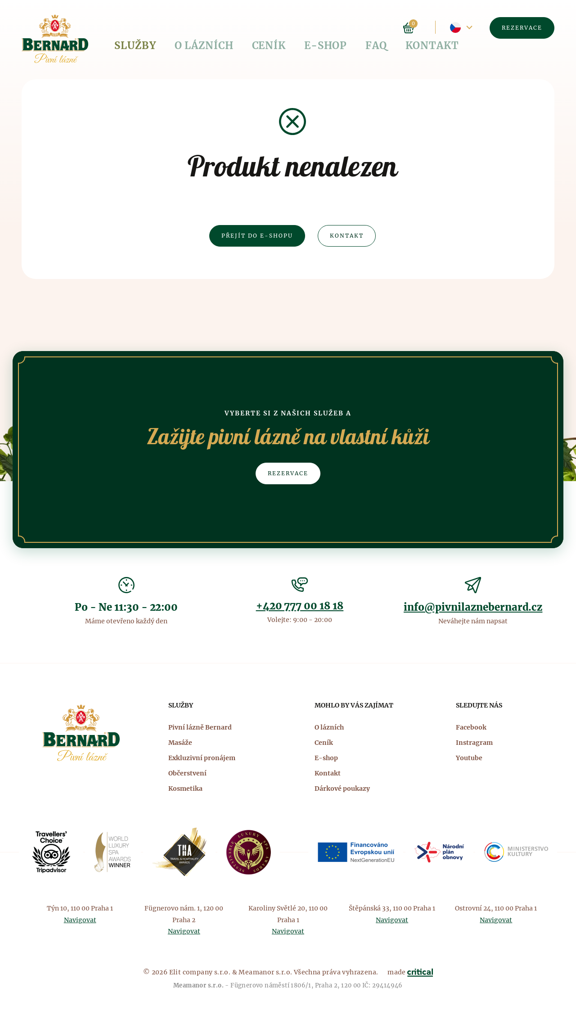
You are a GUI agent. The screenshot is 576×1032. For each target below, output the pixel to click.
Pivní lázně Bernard (200, 727)
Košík (408, 28)
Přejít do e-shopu (257, 235)
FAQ (307, 28)
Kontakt (349, 28)
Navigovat (80, 920)
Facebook (471, 727)
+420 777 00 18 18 (300, 605)
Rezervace (522, 27)
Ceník (227, 28)
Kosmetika (185, 788)
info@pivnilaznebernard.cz (473, 607)
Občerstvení (187, 773)
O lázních (179, 28)
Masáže (180, 743)
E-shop (269, 28)
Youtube (469, 758)
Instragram (474, 743)
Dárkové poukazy (342, 788)
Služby (127, 28)
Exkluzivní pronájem (201, 758)
